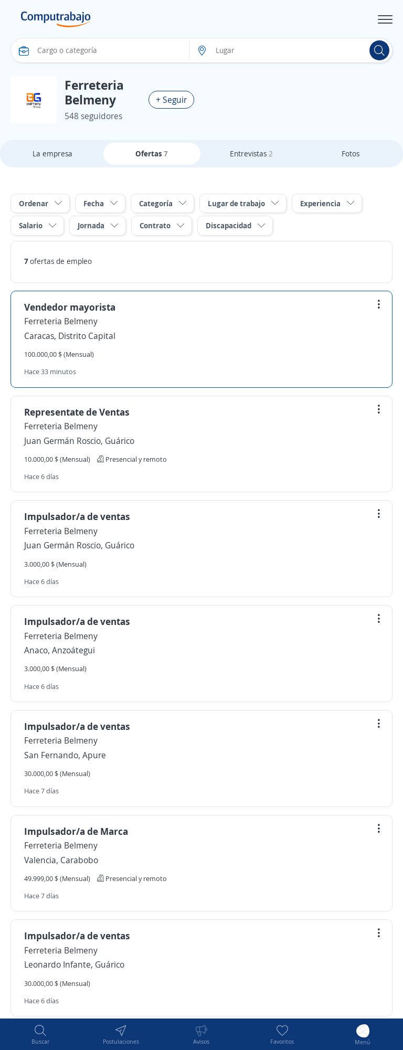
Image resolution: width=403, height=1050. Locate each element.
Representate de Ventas (77, 412)
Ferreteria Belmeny (61, 321)
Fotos (350, 153)
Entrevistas (251, 153)
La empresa (52, 153)
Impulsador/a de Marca (76, 831)
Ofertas (151, 153)
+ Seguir (171, 99)
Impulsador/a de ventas (77, 516)
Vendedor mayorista (69, 307)
